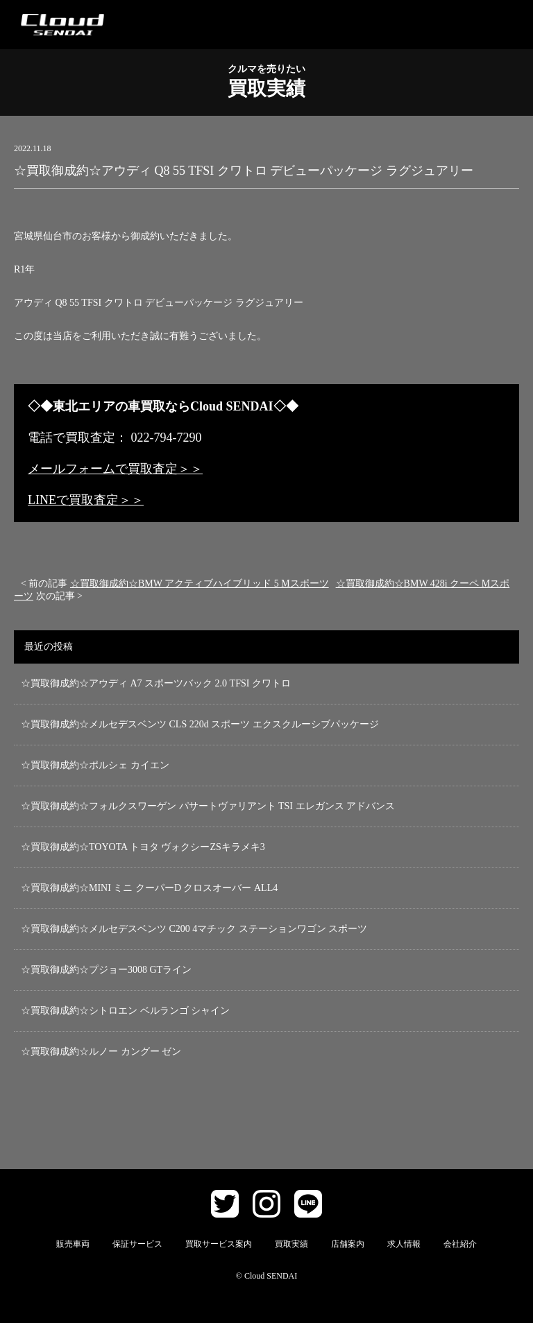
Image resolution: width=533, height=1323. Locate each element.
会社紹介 (460, 1244)
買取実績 (291, 1244)
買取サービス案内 (218, 1244)
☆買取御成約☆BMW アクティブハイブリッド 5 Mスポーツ (199, 583)
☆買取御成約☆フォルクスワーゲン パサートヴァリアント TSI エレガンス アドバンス (208, 806)
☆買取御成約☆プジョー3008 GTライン (106, 970)
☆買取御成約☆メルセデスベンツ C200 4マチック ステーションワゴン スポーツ (194, 929)
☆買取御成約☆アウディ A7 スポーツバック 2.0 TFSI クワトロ (156, 683)
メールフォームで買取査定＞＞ (115, 469)
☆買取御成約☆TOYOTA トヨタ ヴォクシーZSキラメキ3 (143, 847)
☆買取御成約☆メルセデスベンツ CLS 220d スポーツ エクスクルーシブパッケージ (200, 724)
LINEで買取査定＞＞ (86, 500)
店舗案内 (347, 1244)
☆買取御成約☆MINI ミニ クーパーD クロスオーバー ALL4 (149, 888)
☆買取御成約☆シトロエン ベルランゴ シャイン (125, 1010)
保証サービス (137, 1244)
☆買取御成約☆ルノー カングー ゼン (101, 1051)
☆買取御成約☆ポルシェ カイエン (95, 765)
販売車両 (73, 1244)
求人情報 (404, 1244)
